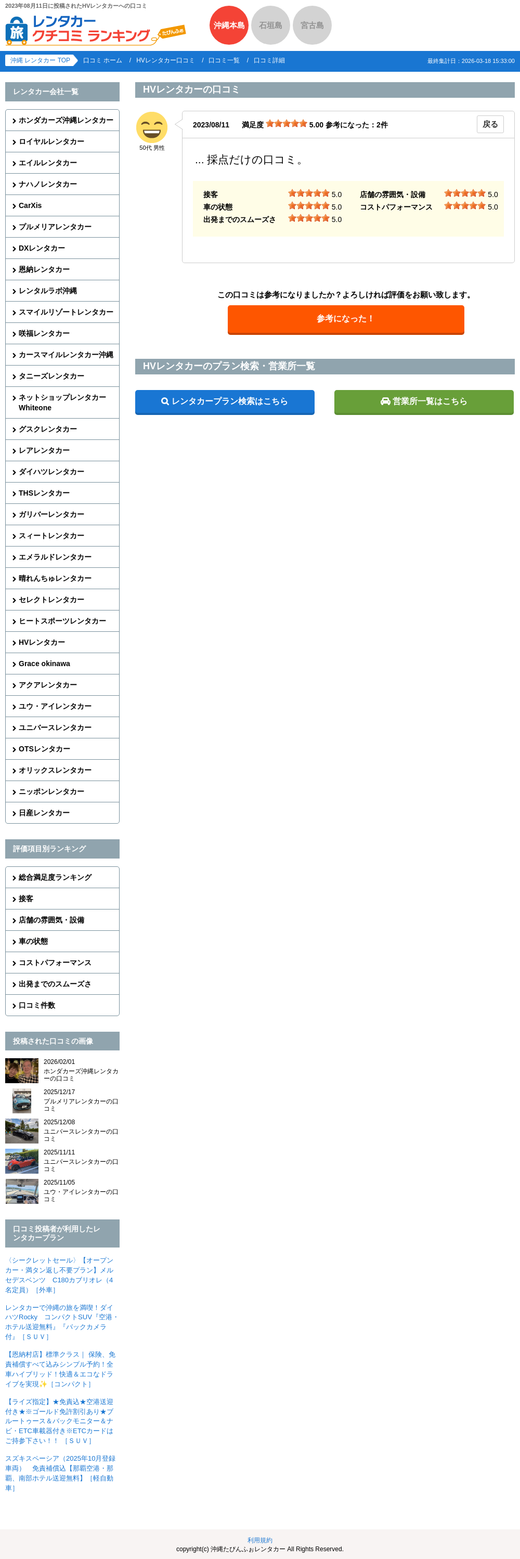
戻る (490, 124)
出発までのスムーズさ (55, 984)
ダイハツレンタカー (51, 471)
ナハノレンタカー (48, 184)
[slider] (286, 123)
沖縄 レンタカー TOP (40, 60)
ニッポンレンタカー (51, 791)
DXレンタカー (42, 248)
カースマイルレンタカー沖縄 (66, 354)
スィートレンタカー (51, 535)
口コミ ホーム (102, 60)
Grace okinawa (44, 663)
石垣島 (270, 25)
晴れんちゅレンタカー (55, 578)
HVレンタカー (42, 642)
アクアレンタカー (48, 685)
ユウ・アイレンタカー (55, 706)
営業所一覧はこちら (430, 401)
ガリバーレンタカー (51, 514)
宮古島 (312, 25)
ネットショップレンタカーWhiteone (62, 402)
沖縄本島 (229, 25)
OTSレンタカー (44, 749)
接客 (26, 898)
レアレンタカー (44, 450)
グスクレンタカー (48, 429)
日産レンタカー (44, 813)
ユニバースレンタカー (55, 727)
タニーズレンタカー (51, 376)
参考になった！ (346, 318)
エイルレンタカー (48, 163)
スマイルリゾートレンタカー (66, 312)
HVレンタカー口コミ (165, 60)
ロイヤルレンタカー (51, 141)
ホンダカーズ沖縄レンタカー (66, 120)
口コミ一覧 (224, 60)
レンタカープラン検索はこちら (230, 401)
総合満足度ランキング (55, 877)
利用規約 (260, 1540)
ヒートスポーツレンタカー (62, 621)
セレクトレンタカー (51, 599)
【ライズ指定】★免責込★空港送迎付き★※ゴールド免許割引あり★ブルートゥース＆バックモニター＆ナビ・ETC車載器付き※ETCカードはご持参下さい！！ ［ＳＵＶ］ (59, 1421)
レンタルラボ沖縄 (48, 291)
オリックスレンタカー (55, 770)
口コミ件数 (37, 1005)
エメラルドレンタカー (55, 557)
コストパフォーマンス (55, 962)
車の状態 (33, 941)
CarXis (30, 205)
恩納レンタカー (44, 269)
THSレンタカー (44, 493)
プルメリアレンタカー (55, 227)
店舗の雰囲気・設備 (51, 920)
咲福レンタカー (44, 333)
